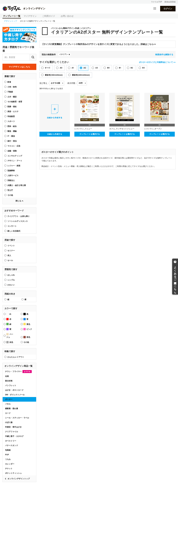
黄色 (26, 324)
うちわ (8, 459)
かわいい (11, 285)
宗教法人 (11, 180)
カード (8, 413)
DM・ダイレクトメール (15, 395)
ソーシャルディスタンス (17, 221)
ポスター (8, 399)
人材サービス (12, 175)
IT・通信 (11, 136)
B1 (120, 68)
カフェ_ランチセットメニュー (121, 129)
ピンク (27, 329)
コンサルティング (14, 156)
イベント (11, 246)
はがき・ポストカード (14, 390)
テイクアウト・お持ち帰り (18, 216)
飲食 (9, 82)
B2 (132, 68)
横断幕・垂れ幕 (11, 408)
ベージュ (9, 335)
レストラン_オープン (153, 129)
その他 (10, 195)
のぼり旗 (8, 422)
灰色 (9, 342)
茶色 (26, 337)
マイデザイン (30, 16)
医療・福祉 (12, 107)
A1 (73, 68)
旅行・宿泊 (12, 141)
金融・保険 (12, 151)
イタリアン (63, 54)
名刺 (7, 376)
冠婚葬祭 (11, 171)
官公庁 (10, 190)
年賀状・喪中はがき (13, 427)
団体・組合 (12, 126)
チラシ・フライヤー (18, 371)
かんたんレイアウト (15, 357)
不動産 (10, 92)
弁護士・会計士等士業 (16, 185)
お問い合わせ (67, 16)
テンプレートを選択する (89, 134)
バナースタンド (11, 445)
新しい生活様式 (13, 231)
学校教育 (11, 116)
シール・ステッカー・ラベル (17, 418)
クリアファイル (11, 432)
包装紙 (8, 450)
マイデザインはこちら (19, 67)
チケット (8, 468)
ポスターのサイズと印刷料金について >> (157, 62)
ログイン (168, 8)
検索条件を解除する (164, 54)
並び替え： (44, 83)
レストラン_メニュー (83, 129)
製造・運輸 (12, 131)
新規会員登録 (170, 2)
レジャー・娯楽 (13, 166)
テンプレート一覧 (11, 16)
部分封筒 (8, 381)
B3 (143, 68)
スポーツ (11, 121)
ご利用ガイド (48, 16)
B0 (108, 68)
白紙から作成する (54, 134)
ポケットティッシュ (13, 473)
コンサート (12, 226)
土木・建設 (12, 97)
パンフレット (10, 385)
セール (10, 260)
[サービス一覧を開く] (155, 8)
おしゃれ (11, 275)
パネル (8, 404)
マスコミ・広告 (13, 146)
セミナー (11, 251)
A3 (96, 68)
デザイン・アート (14, 161)
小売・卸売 (12, 87)
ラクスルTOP (156, 2)
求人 (9, 255)
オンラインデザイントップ (19, 479)
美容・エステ (12, 111)
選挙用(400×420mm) (81, 75)
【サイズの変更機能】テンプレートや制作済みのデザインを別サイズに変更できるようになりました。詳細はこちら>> (98, 44)
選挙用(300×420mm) (54, 75)
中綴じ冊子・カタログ (14, 436)
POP (7, 455)
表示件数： (72, 83)
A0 (61, 68)
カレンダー (9, 464)
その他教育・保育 (14, 102)
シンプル (11, 280)
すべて (47, 68)
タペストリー (10, 441)
